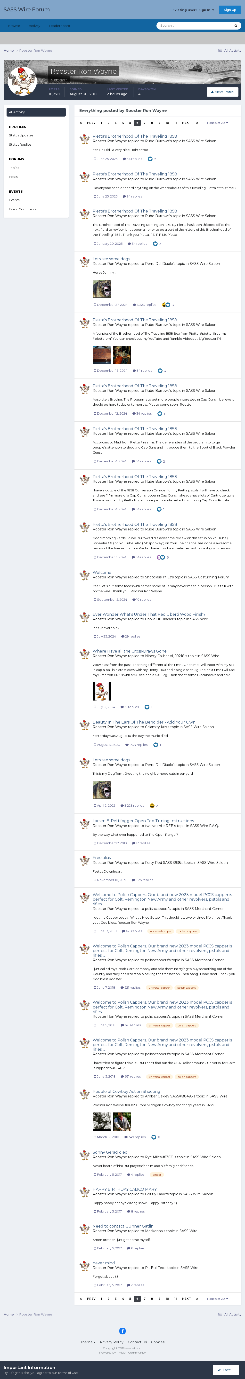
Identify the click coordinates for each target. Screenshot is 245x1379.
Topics (14, 168)
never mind (104, 1263)
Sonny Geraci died (110, 1152)
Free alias (102, 857)
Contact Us (137, 1342)
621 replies (132, 931)
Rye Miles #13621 (159, 1157)
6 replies (135, 1248)
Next (186, 123)
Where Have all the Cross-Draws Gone (130, 651)
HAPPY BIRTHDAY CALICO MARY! (125, 1189)
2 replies (135, 1285)
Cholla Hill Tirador (159, 619)
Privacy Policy (111, 1342)
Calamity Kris (156, 727)
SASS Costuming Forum (208, 577)
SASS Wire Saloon (201, 141)
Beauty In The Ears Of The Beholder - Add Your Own (144, 722)
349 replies (135, 1137)
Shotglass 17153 (158, 577)
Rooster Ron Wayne (110, 141)
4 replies (135, 1174)
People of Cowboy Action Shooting (126, 1091)
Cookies (157, 1342)
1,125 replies (142, 880)
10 (167, 123)
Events (14, 200)
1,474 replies (136, 745)
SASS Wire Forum (27, 9)
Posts (13, 177)
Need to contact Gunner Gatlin (123, 1226)
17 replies (141, 843)
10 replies (141, 599)
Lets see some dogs (111, 259)
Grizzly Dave (155, 1194)
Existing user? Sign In (193, 10)
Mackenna (154, 1231)
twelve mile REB (159, 826)
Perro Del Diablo (159, 263)
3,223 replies (144, 305)
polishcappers (156, 908)
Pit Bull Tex (154, 1268)
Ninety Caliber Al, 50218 (165, 656)
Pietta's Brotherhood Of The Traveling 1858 (135, 136)
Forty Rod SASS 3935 (163, 862)
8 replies (136, 1211)
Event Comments (22, 209)
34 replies (132, 159)
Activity (34, 26)
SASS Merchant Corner (204, 908)
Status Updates (21, 135)
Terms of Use (68, 1373)
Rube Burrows (157, 141)
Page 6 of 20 (217, 123)
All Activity (17, 112)
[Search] (178, 26)
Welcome (102, 572)
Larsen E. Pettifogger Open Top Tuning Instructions (143, 821)
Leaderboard (59, 26)
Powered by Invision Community (122, 1352)
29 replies (130, 636)
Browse (14, 26)
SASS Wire (199, 619)
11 (175, 123)
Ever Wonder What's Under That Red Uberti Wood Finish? (149, 614)
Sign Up (230, 10)
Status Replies (20, 144)
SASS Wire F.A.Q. (204, 826)
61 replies (130, 707)
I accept (226, 1370)
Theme (88, 1342)
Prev (91, 123)
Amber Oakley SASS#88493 (169, 1096)
